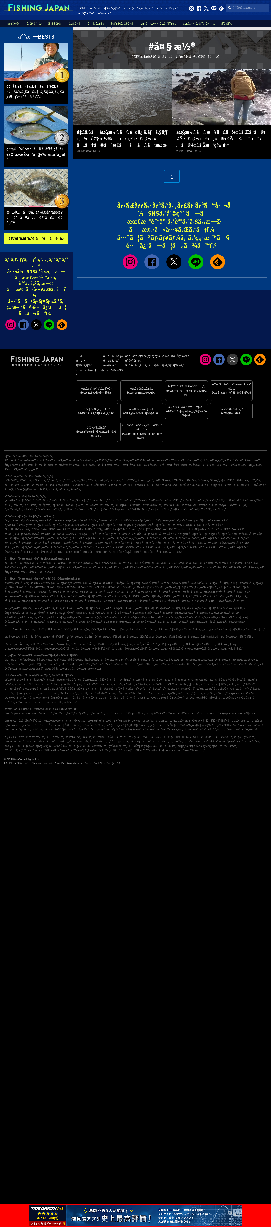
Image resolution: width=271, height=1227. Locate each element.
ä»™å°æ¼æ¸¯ (28, 741)
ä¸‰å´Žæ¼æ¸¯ (63, 746)
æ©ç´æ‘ (88, 693)
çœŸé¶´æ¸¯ (175, 500)
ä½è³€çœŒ (225, 567)
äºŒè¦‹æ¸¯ (258, 720)
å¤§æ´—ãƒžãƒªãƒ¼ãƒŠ (119, 725)
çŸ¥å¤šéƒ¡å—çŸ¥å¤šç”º (70, 485)
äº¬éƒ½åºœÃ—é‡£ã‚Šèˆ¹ (48, 542)
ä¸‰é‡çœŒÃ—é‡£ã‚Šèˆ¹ (110, 542)
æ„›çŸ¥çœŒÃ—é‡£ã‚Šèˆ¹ (143, 538)
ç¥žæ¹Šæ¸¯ (11, 500)
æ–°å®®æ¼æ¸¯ (97, 746)
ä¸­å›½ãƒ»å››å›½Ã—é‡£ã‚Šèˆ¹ (135, 520)
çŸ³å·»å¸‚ (231, 679)
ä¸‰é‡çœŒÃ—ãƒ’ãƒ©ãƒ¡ (139, 608)
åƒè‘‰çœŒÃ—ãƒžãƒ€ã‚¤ (235, 587)
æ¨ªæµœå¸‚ (39, 480)
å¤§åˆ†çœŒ (255, 464)
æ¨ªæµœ (171, 713)
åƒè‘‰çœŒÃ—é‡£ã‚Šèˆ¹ (159, 534)
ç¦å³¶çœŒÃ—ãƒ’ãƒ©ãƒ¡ (249, 583)
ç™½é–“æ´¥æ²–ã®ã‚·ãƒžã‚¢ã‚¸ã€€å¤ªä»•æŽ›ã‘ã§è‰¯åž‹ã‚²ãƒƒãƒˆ (35, 154)
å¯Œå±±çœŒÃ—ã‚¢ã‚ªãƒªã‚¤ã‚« (114, 596)
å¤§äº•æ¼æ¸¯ (141, 509)
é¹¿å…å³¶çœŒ (14, 469)
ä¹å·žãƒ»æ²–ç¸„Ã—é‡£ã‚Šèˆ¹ (168, 520)
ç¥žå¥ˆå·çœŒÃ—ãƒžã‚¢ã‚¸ (166, 591)
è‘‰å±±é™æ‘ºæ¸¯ (85, 509)
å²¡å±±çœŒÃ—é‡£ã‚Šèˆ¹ (19, 547)
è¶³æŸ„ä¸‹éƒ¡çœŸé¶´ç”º (222, 480)
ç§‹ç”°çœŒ (59, 659)
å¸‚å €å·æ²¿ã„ (14, 509)
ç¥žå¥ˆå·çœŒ (92, 460)
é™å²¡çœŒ (236, 460)
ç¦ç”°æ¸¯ (67, 720)
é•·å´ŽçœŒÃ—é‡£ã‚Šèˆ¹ (203, 547)
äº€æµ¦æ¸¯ (171, 746)
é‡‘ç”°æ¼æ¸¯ (172, 505)
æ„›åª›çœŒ (195, 464)
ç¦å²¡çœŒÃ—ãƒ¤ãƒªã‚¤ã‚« (167, 636)
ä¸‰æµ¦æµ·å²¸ (13, 725)
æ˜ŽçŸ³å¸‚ (255, 480)
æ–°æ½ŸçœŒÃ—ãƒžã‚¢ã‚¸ (52, 596)
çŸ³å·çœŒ (192, 460)
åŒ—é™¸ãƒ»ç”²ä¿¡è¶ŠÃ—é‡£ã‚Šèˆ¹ (99, 520)
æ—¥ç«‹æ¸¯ (177, 729)
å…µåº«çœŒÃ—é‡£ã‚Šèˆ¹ (113, 538)
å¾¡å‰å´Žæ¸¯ (106, 737)
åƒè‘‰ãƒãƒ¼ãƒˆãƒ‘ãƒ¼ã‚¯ (38, 746)
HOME (82, 8)
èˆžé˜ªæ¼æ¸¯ (116, 713)
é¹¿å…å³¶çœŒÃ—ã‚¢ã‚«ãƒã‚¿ (134, 648)
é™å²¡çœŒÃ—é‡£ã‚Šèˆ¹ (189, 534)
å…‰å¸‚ (112, 693)
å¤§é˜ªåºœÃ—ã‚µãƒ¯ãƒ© (73, 612)
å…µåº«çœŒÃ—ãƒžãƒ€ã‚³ (159, 612)
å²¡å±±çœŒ (89, 464)
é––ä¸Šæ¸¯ (80, 720)
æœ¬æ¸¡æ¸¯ (89, 737)
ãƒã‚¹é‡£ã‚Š (96, 23)
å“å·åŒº (154, 485)
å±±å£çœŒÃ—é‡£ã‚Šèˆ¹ (204, 542)
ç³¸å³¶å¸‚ (25, 485)
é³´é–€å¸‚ (77, 679)
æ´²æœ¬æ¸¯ (195, 741)
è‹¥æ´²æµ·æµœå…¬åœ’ (18, 713)
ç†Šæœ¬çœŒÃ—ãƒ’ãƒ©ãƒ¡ (20, 648)
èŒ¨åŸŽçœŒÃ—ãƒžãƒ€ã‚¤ (49, 587)
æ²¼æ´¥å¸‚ (191, 480)
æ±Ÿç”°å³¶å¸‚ (156, 684)
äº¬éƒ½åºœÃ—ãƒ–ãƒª (204, 608)
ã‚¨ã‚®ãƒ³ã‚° (55, 23)
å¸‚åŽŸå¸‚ (250, 697)
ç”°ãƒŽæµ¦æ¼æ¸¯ (119, 741)
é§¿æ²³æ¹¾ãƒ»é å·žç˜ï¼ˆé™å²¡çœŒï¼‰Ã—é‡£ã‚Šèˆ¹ (38, 529)
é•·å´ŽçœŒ (223, 464)
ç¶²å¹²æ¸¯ (114, 750)
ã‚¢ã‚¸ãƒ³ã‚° (75, 23)
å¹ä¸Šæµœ (136, 746)
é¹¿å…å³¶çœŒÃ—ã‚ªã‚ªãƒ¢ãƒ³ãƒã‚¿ (93, 648)
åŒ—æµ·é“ (12, 460)
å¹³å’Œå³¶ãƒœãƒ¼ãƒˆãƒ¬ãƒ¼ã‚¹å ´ (197, 725)
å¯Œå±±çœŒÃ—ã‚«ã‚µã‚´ (178, 596)
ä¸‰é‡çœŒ (252, 460)
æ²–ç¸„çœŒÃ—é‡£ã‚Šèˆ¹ (19, 542)
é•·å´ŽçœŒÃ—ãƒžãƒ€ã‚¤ (90, 644)
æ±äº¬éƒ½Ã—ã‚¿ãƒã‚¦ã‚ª (105, 591)
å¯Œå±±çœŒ (176, 460)
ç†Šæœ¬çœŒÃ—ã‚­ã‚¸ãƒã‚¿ (220, 644)
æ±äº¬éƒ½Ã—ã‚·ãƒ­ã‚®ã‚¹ (135, 591)
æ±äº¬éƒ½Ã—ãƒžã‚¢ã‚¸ (76, 591)
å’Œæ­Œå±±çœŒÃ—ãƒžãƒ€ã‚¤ (191, 612)
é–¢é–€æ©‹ (252, 729)
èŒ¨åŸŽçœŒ (142, 460)
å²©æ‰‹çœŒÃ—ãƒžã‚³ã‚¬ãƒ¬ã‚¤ (91, 583)
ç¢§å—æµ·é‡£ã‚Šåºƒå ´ (164, 725)
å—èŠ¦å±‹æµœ (51, 725)
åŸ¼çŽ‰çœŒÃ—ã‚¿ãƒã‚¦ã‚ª (171, 587)
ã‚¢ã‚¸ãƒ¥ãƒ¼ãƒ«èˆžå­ (31, 720)
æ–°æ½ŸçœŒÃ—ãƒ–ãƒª (81, 596)
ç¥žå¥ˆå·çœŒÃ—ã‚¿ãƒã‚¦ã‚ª (233, 591)
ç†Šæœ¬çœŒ (239, 464)
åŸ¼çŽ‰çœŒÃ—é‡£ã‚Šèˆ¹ (235, 542)
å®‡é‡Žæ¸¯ (251, 713)
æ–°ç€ (95, 8)
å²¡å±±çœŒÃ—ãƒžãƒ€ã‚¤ (44, 621)
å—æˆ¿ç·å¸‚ (146, 480)
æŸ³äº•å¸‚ (152, 697)
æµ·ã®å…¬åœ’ (212, 741)
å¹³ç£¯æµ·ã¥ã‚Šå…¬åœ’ (199, 729)
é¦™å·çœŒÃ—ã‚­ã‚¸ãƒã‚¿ (196, 629)
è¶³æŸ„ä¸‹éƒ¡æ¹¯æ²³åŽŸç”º (176, 485)
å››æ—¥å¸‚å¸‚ (106, 684)
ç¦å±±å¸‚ (194, 684)
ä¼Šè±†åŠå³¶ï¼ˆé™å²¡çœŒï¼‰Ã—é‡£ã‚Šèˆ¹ (100, 529)
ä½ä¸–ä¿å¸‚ (94, 688)
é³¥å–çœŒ (121, 464)
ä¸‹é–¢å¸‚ (151, 679)
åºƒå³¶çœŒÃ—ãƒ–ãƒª (128, 621)
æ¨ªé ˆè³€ (122, 737)
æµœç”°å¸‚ (211, 688)
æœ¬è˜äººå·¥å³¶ (45, 750)
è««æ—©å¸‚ (57, 702)
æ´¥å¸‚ (232, 684)
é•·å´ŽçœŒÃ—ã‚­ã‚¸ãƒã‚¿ (119, 644)
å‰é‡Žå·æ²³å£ (143, 741)
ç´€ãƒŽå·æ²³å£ (150, 750)
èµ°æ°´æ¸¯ (59, 505)
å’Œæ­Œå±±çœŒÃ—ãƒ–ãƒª (224, 612)
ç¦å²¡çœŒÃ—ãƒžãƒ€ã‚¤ (137, 636)
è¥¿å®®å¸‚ (202, 697)
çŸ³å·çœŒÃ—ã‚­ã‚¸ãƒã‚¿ (233, 596)
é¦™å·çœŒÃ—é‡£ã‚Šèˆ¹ (110, 551)
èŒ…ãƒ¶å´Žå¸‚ (59, 688)
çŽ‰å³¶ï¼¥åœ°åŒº (228, 725)
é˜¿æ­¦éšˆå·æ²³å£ (16, 737)
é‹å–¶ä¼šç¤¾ (113, 370)
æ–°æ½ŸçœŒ (160, 460)
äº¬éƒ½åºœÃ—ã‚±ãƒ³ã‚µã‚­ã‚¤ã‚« (173, 608)
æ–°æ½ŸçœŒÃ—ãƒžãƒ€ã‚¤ (20, 596)
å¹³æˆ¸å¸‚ (241, 679)
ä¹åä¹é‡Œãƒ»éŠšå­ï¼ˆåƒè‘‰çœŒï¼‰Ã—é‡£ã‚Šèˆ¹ (212, 529)
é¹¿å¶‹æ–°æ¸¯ (210, 500)
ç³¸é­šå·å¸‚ (92, 697)
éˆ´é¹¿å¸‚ (74, 693)
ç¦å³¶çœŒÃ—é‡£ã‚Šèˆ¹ (50, 551)
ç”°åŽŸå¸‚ (255, 688)
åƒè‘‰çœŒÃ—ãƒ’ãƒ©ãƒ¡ (19, 591)
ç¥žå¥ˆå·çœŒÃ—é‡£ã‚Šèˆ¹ (127, 534)
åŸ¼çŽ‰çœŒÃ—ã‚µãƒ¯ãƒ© (138, 587)
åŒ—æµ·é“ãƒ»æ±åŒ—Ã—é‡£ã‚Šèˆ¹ (208, 520)
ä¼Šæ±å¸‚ (242, 480)
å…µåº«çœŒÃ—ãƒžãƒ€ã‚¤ (129, 612)
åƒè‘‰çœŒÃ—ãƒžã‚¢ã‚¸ (48, 591)
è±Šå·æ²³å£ (235, 729)
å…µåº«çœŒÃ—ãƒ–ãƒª (101, 612)
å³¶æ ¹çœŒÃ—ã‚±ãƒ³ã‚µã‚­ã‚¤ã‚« (166, 617)
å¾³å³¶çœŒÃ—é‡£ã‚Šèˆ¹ (139, 547)
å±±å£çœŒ (105, 464)
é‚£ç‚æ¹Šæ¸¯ (66, 509)
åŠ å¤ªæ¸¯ (242, 500)
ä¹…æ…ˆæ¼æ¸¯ (118, 500)
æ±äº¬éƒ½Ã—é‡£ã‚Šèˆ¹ (19, 538)
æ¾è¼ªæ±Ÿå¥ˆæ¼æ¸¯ (100, 505)
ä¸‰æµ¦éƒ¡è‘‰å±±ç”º (27, 489)
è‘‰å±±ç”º (222, 693)
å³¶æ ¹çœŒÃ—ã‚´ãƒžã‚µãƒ (234, 617)
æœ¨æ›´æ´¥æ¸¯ (252, 741)
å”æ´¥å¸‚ (198, 688)
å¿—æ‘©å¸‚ (65, 684)
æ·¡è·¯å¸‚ (172, 679)
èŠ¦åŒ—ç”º (132, 688)
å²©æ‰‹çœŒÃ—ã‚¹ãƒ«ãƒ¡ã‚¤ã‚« (22, 583)
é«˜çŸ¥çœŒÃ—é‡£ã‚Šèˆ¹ (77, 547)
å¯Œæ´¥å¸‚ (178, 480)
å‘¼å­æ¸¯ (38, 729)
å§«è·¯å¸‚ (162, 679)
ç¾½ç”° (101, 729)
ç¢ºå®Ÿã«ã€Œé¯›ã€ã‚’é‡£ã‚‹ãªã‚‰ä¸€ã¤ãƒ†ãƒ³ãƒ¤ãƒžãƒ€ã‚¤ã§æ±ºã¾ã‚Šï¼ (35, 91)
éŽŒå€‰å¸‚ (101, 485)
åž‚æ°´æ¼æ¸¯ (37, 737)
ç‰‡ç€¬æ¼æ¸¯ (154, 746)
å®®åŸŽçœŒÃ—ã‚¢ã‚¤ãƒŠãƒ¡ (188, 583)
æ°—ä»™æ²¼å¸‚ (41, 697)
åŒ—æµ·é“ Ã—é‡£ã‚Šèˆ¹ (173, 542)
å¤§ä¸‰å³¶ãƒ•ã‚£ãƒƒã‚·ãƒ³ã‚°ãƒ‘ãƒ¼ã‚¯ (198, 746)
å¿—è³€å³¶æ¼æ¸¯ (194, 750)
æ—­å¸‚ (89, 485)
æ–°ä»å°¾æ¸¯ (229, 746)
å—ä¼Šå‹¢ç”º (13, 688)
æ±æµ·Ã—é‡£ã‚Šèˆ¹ (66, 520)
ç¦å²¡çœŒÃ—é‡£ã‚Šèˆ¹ (219, 534)
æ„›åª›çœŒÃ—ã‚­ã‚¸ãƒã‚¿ (19, 636)
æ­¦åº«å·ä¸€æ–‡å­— (232, 737)
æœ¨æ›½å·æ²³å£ (251, 725)
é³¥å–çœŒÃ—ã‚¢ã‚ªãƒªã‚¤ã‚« (93, 617)
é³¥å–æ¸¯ (149, 737)
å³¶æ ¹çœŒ (136, 464)
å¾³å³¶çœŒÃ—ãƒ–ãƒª (49, 629)
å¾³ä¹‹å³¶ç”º (248, 693)
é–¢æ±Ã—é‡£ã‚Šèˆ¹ (17, 520)
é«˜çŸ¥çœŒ (151, 464)
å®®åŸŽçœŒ (45, 460)
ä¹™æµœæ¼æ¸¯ (153, 505)
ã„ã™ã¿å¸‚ (67, 480)
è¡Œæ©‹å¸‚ (57, 697)
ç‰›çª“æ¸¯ (250, 737)
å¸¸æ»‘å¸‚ (118, 684)
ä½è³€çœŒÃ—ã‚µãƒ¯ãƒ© (20, 644)
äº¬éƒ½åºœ (61, 464)
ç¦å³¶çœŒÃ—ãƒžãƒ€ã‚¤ (220, 583)
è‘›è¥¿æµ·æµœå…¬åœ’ (230, 713)
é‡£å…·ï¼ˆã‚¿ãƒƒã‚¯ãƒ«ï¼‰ (199, 23)
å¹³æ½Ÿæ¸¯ (30, 509)
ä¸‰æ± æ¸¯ (162, 720)
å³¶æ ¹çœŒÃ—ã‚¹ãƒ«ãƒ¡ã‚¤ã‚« (201, 617)
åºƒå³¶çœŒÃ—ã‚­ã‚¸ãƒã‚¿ (155, 621)
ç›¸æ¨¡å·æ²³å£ (31, 725)
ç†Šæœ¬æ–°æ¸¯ (118, 746)
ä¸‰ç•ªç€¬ (71, 713)
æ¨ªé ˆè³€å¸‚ (12, 480)
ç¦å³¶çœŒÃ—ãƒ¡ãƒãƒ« (19, 587)
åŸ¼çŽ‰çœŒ (110, 460)
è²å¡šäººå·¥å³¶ (156, 713)
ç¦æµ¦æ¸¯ (122, 505)
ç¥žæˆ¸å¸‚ (253, 679)
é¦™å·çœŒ (166, 464)
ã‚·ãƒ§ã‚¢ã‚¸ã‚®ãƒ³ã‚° (122, 23)
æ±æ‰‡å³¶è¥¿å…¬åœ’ (183, 720)
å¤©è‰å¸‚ (136, 693)
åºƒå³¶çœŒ (75, 464)
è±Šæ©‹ (103, 750)
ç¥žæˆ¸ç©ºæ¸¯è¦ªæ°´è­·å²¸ (74, 741)
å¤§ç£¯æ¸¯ (11, 741)
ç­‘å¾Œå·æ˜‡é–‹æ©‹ (168, 737)
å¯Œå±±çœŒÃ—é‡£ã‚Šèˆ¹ (234, 547)
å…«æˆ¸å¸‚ (160, 693)
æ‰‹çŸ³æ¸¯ (256, 500)
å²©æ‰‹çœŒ (28, 460)
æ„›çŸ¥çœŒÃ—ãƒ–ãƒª (231, 600)
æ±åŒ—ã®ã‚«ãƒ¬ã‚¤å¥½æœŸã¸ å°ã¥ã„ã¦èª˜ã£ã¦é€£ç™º (34, 217)
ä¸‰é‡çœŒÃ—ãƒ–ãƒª (80, 608)
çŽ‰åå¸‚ (105, 697)
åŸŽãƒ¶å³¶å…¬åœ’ (232, 741)
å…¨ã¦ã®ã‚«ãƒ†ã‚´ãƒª (138, 8)
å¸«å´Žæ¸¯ (220, 729)
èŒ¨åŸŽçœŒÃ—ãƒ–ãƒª (108, 587)
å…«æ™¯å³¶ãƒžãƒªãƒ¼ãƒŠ (59, 729)
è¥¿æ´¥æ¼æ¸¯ (217, 509)
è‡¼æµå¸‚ (22, 693)
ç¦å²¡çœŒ (209, 464)
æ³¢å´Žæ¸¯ (201, 509)
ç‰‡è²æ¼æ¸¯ (241, 720)
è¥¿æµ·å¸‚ (234, 693)
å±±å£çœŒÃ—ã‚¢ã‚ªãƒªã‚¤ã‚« (227, 621)
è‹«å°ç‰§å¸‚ (138, 697)
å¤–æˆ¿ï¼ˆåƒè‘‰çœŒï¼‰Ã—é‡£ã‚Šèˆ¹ (143, 525)
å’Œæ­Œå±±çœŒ (44, 464)
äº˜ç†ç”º (146, 688)
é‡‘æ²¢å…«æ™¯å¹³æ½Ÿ (195, 505)
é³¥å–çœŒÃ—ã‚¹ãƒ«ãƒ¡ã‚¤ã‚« (129, 617)
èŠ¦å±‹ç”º (102, 693)
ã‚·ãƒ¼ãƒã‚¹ (34, 23)
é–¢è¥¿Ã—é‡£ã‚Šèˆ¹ (41, 520)
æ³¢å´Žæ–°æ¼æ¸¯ (94, 725)
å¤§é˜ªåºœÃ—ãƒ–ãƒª (17, 612)
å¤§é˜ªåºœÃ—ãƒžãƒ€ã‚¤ (44, 612)
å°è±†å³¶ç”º (90, 684)
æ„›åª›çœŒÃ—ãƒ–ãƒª (253, 629)
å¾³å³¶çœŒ (181, 464)
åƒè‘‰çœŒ (126, 460)
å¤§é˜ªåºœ (11, 464)
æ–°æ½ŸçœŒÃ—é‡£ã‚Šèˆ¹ (204, 538)
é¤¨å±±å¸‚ (203, 480)
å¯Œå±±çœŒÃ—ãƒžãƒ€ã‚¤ (148, 596)
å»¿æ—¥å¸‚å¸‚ (12, 697)
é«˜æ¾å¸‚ (26, 697)
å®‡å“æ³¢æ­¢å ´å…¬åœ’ (19, 750)
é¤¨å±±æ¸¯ (63, 750)
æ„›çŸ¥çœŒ (222, 460)
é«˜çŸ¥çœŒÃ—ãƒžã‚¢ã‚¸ (108, 636)
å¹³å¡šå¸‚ (53, 489)
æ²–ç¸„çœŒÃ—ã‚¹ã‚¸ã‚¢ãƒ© (168, 648)
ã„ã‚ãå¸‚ (48, 693)
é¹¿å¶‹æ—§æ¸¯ (80, 500)
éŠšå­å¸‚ (64, 489)
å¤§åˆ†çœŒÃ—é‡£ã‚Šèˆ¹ (140, 551)
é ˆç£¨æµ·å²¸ (123, 720)
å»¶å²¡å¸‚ (9, 684)
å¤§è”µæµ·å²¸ (141, 725)
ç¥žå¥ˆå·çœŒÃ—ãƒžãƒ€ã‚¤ (199, 591)
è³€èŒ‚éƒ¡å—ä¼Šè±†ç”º (251, 485)
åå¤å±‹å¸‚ (50, 684)
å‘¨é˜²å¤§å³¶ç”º (36, 679)
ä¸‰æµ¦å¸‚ (52, 480)
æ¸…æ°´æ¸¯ (149, 720)
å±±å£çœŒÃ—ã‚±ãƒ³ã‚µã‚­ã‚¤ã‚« (190, 621)
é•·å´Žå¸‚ (50, 679)
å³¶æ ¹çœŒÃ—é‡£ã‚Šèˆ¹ (80, 551)
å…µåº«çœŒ (26, 464)
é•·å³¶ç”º (169, 684)
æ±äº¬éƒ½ (75, 460)
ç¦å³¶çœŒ (61, 460)
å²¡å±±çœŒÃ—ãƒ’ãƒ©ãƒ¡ (72, 621)
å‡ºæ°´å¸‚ (10, 702)
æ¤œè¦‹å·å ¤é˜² (116, 729)
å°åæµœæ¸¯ (207, 713)
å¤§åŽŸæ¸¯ (25, 500)
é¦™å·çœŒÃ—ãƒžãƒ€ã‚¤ (133, 629)
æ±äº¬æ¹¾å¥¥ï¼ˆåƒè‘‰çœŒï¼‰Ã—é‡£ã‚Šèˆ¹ (81, 534)
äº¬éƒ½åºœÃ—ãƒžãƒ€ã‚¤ (231, 608)
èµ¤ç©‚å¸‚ (228, 697)
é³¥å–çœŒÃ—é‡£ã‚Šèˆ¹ (142, 542)
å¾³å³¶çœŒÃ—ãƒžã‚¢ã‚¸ (76, 629)
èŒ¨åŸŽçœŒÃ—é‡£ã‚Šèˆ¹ (249, 534)
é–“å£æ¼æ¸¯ (61, 500)
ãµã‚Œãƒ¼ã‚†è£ (85, 729)
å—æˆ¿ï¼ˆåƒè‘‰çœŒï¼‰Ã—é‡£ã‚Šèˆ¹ (153, 529)
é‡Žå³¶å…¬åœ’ (52, 720)
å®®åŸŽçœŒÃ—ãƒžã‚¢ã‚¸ (156, 583)
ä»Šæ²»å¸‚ (186, 688)
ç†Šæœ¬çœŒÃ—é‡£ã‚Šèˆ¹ (108, 547)
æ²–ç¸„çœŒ (31, 469)
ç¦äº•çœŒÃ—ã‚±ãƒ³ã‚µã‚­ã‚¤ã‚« (52, 600)
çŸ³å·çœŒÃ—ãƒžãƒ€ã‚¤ (19, 600)
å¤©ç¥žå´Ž (163, 729)
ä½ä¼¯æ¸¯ (163, 741)
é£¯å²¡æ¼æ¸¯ (159, 500)
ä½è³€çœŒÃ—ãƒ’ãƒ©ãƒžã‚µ (236, 636)
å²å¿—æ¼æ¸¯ (14, 505)
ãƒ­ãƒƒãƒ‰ (226, 23)
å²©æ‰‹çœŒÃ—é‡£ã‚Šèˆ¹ (20, 551)
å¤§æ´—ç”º (159, 688)
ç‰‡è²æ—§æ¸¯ (238, 505)
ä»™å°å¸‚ (184, 693)
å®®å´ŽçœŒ (59, 668)
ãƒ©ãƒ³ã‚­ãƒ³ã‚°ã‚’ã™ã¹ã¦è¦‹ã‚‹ (36, 238)
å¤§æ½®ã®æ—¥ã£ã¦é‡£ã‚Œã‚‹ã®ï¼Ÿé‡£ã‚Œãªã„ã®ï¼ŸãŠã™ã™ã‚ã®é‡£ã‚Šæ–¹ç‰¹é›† (220, 139)
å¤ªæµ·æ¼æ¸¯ (121, 509)
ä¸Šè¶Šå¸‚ (164, 697)
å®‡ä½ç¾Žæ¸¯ (75, 505)
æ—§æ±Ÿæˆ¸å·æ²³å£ (101, 720)
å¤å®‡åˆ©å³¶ (130, 750)
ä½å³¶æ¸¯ (31, 505)
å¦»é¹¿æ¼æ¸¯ (13, 746)
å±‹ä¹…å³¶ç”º (177, 697)
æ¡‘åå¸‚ (70, 697)
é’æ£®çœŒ (27, 659)
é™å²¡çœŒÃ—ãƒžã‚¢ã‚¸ (177, 600)
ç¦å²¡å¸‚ (50, 485)
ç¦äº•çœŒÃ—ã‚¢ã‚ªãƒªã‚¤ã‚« (117, 600)
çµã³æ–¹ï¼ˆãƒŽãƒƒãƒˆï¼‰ (158, 23)
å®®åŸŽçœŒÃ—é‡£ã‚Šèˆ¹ (78, 542)
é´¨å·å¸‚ (92, 480)
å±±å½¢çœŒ (92, 659)
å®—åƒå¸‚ (26, 480)
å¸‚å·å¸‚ (81, 697)
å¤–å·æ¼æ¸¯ (47, 509)
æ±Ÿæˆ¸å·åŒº (201, 485)
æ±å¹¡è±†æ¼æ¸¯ (193, 737)
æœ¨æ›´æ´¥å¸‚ (186, 679)
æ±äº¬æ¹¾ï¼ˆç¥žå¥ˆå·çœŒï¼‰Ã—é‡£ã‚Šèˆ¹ (195, 525)
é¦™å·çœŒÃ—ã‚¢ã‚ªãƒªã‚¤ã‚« (164, 629)
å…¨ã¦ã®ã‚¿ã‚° (167, 8)
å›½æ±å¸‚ (22, 702)
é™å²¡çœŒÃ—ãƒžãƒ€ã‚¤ (149, 600)
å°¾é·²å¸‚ (240, 697)
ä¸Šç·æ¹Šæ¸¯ (227, 500)
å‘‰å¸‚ (37, 684)
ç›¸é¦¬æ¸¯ (136, 720)
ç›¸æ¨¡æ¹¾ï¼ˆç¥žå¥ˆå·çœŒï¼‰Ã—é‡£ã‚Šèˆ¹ (91, 525)
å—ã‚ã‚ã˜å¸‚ (39, 702)
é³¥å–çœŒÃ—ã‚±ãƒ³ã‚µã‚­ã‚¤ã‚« (56, 617)
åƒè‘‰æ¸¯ (80, 746)
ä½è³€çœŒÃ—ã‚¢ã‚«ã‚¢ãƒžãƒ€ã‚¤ (56, 644)
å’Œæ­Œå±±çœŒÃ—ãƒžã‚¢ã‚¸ (21, 617)
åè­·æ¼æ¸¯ (56, 737)
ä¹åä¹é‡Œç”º (121, 679)
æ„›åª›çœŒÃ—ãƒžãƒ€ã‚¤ (226, 629)
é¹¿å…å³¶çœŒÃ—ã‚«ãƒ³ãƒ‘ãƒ (53, 648)
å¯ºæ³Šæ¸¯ (135, 505)
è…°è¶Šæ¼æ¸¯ (192, 500)
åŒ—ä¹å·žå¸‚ (12, 485)
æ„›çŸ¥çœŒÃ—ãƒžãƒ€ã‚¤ (19, 608)
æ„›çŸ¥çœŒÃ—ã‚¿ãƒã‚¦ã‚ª (50, 608)
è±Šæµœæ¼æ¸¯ (136, 713)
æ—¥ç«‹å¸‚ (103, 480)
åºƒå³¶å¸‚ (113, 485)
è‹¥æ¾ (9, 729)
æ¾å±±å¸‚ (181, 684)
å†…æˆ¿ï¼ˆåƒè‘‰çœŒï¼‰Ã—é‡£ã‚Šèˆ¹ (28, 534)
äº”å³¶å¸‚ (120, 688)
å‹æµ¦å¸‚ (116, 480)
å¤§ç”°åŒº (217, 485)
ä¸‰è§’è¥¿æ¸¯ (179, 741)
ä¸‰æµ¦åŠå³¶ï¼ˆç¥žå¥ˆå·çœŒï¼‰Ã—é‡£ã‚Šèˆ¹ (34, 525)
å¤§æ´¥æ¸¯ (11, 720)
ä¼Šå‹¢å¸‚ (108, 688)
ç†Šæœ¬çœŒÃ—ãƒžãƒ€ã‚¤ (187, 644)
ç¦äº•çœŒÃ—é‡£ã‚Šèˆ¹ (83, 538)
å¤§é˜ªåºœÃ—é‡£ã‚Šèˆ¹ (235, 538)
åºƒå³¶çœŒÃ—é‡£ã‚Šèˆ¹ (173, 538)
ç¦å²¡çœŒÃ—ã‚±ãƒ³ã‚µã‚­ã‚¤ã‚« (201, 636)
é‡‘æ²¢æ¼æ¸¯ (99, 500)
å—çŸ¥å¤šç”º (246, 684)
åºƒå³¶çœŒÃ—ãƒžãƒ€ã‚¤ (101, 621)
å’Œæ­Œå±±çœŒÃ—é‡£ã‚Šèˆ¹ (51, 538)
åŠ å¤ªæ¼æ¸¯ (186, 713)
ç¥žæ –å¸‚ (230, 485)
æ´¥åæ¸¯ (212, 737)
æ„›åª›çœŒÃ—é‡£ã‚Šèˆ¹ (48, 547)
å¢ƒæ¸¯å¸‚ (76, 489)
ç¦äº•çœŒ (207, 460)
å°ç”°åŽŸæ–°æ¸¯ (139, 500)
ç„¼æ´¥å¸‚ (63, 693)
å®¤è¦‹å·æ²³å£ (48, 741)
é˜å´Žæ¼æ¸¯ (41, 500)
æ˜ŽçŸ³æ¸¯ (45, 505)
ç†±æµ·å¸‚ (140, 485)
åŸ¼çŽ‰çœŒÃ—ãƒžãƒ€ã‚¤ (204, 587)
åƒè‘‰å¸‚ (210, 693)
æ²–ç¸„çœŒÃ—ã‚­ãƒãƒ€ (198, 648)
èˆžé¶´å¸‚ (149, 693)
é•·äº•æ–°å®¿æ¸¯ (218, 505)
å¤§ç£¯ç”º (173, 688)
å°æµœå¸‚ (37, 485)
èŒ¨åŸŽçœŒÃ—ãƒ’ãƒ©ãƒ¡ (79, 587)
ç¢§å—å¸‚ (197, 693)
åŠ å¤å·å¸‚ (121, 697)
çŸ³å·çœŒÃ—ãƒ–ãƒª (205, 596)
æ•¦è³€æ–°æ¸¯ (74, 737)
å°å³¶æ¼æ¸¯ (99, 741)
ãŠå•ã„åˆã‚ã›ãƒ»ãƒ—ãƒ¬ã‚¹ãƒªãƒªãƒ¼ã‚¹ (154, 365)
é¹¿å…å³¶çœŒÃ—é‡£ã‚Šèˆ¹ (172, 547)
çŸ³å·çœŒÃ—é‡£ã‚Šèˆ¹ (170, 551)
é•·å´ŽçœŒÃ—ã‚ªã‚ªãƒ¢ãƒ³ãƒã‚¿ (152, 644)
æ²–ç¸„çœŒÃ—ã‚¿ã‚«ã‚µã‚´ (228, 648)
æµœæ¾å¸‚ (64, 679)
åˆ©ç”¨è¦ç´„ (133, 360)
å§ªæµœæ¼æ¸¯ (183, 509)
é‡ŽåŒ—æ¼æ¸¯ (72, 725)
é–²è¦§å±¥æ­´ (86, 13)
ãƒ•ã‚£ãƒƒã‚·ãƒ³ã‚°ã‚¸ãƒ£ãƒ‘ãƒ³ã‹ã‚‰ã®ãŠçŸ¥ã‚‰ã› (158, 356)
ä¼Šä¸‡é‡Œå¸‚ (31, 688)
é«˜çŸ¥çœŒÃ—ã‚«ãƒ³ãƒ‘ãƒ (50, 636)
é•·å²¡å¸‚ (44, 489)
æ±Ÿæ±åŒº (126, 485)
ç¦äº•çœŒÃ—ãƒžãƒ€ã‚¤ (85, 600)
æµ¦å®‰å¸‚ (222, 684)
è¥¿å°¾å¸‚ (171, 693)
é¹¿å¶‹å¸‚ (82, 480)
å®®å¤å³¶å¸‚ (76, 688)
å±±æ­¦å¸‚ (9, 489)
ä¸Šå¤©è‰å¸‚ (226, 688)
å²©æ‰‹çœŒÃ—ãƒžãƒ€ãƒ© (56, 583)
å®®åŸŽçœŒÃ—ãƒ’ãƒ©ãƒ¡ (126, 583)
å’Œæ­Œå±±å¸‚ (163, 480)
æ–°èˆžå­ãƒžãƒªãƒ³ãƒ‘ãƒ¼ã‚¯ (214, 720)
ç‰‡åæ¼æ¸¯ (161, 509)
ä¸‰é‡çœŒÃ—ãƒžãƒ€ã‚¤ (109, 608)
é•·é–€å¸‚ (10, 693)
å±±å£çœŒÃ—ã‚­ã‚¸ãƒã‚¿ (20, 629)
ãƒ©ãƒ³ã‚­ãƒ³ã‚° (111, 8)
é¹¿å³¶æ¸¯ (83, 713)
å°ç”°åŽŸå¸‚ (129, 480)
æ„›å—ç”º (242, 688)
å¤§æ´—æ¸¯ (104, 509)
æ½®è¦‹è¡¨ (104, 13)
